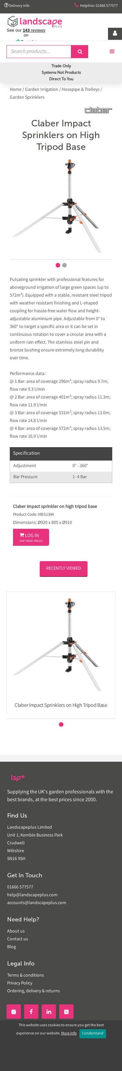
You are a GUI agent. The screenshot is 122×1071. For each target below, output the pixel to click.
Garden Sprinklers (27, 97)
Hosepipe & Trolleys (81, 90)
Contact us (17, 939)
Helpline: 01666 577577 (96, 6)
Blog (11, 947)
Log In (31, 538)
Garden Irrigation (41, 90)
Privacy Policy (19, 983)
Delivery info (17, 6)
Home (16, 90)
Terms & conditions (25, 975)
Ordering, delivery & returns (33, 991)
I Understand (92, 1033)
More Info (69, 1033)
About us (16, 931)
